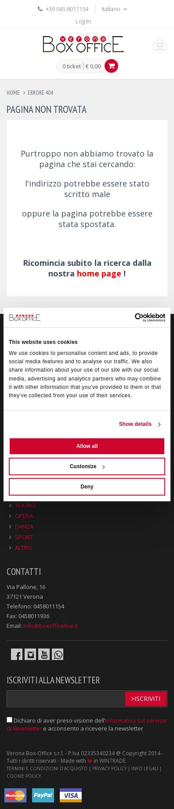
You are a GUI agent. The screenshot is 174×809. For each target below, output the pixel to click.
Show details (135, 424)
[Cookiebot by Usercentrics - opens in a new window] (126, 317)
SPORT (24, 537)
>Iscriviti (145, 698)
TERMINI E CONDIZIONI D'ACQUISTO (47, 768)
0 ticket (71, 66)
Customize (87, 466)
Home (13, 93)
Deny (86, 487)
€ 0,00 (93, 66)
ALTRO (23, 548)
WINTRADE (112, 760)
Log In (83, 21)
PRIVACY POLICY (109, 768)
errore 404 (41, 93)
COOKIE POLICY (24, 776)
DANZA (24, 526)
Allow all (87, 446)
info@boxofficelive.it (50, 626)
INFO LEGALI (144, 768)
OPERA (24, 516)
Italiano (115, 9)
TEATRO (25, 505)
